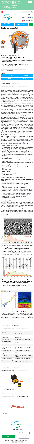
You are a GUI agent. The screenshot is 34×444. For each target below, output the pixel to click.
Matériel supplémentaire (8, 86)
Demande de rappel (21, 24)
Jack (12, 101)
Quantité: (3, 73)
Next (3, 49)
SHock (9, 100)
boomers (13, 202)
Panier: (31, 14)
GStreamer (15, 190)
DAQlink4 (29, 193)
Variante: (3, 68)
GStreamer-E (16, 192)
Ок (29, 1)
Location (8, 78)
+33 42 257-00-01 (27, 17)
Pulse (27, 282)
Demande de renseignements (7, 24)
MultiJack (22, 203)
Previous (3, 35)
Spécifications (16, 83)
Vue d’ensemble (6, 83)
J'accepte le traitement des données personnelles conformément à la (24, 437)
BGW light (25, 143)
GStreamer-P (29, 190)
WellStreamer (22, 187)
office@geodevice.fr (28, 20)
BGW (20, 143)
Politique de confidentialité (24, 438)
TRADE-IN (25, 78)
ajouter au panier (8, 75)
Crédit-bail (25, 75)
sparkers (5, 201)
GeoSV (14, 100)
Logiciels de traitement (22, 86)
